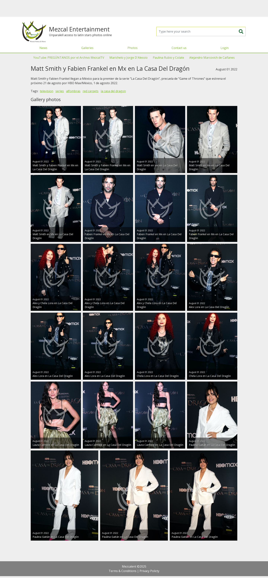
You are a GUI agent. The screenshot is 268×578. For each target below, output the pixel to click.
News (43, 48)
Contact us (179, 48)
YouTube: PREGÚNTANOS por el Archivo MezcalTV (68, 57)
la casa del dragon (113, 91)
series (59, 91)
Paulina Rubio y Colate (168, 57)
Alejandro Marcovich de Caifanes (212, 57)
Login (225, 48)
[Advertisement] (134, 8)
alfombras (73, 91)
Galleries (87, 48)
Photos (132, 48)
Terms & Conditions (122, 571)
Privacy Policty (149, 571)
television (46, 91)
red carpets (90, 91)
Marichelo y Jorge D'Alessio (128, 57)
